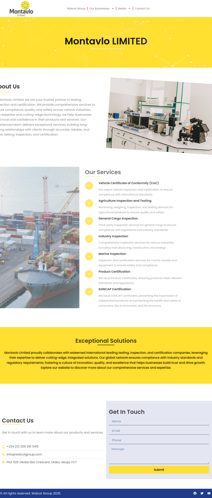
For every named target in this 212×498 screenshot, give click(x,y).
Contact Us (142, 8)
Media (124, 8)
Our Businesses (101, 8)
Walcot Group (76, 8)
